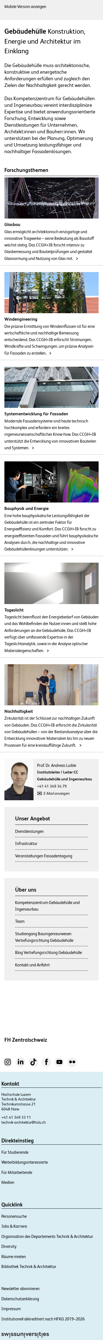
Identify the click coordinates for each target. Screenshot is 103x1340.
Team (19, 921)
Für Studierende (14, 1152)
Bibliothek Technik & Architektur (28, 1266)
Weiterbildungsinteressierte (24, 1162)
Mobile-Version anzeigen (25, 6)
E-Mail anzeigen (57, 793)
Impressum (11, 1308)
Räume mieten (13, 1256)
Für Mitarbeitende (16, 1172)
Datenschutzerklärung (20, 1298)
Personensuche (14, 1216)
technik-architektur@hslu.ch (23, 1122)
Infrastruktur (26, 843)
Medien (7, 1182)
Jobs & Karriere (14, 1226)
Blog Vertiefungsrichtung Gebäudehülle (48, 952)
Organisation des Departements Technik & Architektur (47, 1236)
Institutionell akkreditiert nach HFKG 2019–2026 (43, 1319)
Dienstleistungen (29, 831)
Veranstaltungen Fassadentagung (43, 856)
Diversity (8, 1246)
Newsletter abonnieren (20, 1288)
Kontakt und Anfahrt (32, 965)
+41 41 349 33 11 (16, 1117)
